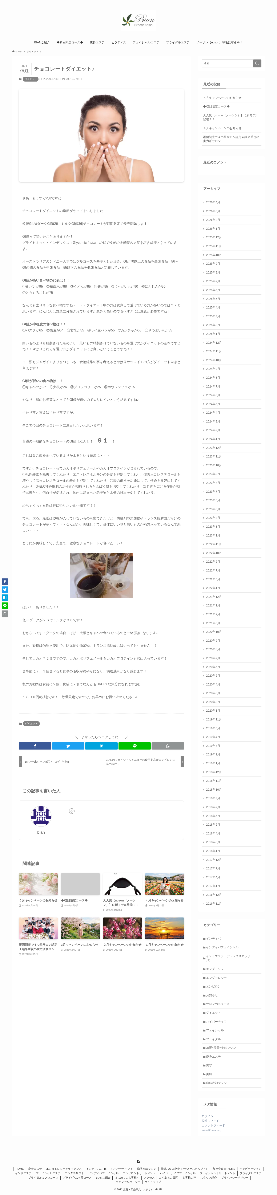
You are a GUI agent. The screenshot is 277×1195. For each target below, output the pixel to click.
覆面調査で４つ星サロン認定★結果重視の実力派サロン (231, 139)
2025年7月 (213, 281)
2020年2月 (213, 702)
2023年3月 (213, 526)
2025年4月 (213, 307)
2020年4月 (213, 684)
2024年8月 (213, 377)
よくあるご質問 (168, 1177)
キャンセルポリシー (128, 1181)
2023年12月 (214, 447)
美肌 (209, 1074)
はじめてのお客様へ (127, 1177)
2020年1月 (213, 710)
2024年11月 (214, 351)
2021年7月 (213, 614)
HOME (20, 1168)
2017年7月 (213, 868)
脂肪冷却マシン (216, 1083)
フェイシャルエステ (48, 1173)
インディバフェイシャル (222, 947)
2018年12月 (214, 772)
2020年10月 (214, 631)
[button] (35, 746)
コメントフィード (213, 1125)
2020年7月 (213, 658)
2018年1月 (213, 851)
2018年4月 (213, 833)
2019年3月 (213, 745)
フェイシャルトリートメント (217, 1173)
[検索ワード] (231, 63)
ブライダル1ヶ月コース (77, 1177)
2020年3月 (213, 693)
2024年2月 (213, 430)
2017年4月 (213, 877)
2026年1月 (213, 228)
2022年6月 (213, 579)
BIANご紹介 (103, 1177)
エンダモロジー (216, 977)
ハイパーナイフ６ (122, 1168)
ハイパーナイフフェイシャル (178, 1173)
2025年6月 (213, 290)
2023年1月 (213, 535)
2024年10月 (214, 360)
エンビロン (213, 986)
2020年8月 (213, 649)
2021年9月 (213, 605)
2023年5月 (213, 509)
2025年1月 (213, 333)
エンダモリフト (216, 969)
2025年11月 (214, 246)
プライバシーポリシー (235, 1177)
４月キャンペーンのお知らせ (222, 128)
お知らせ (212, 995)
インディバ (213, 938)
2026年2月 (213, 219)
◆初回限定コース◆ (216, 106)
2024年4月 (213, 412)
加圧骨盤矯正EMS (224, 1168)
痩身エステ (213, 1056)
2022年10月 (214, 553)
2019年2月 (213, 754)
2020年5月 (213, 675)
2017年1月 (213, 886)
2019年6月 (213, 728)
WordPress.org (211, 1130)
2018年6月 (213, 816)
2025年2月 (213, 325)
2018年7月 (213, 807)
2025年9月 (213, 263)
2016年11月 (214, 903)
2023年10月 (214, 465)
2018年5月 (213, 824)
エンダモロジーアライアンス (64, 1168)
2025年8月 (213, 272)
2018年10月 (214, 789)
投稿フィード (210, 1121)
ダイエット (30, 79)
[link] (72, 811)
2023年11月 (214, 456)
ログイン (207, 1116)
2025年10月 (214, 255)
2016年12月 (214, 894)
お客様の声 (189, 1177)
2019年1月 (213, 763)
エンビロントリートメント (139, 1173)
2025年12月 (214, 237)
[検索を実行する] (257, 63)
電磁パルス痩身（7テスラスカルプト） (185, 1168)
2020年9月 (213, 640)
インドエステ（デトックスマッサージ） (229, 958)
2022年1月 (213, 588)
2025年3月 (213, 316)
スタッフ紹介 (208, 1177)
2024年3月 (213, 421)
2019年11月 (214, 719)
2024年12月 (214, 342)
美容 (209, 1065)
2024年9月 (213, 368)
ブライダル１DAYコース (43, 1177)
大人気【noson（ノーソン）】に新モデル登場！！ (230, 117)
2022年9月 (213, 561)
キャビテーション (250, 1168)
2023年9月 (213, 474)
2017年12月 (214, 859)
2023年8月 (213, 482)
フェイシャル (215, 1030)
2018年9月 (213, 798)
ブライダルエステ (251, 1173)
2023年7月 (213, 491)
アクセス (149, 1177)
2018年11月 (214, 780)
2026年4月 (213, 202)
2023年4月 (213, 517)
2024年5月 (213, 404)
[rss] (138, 1161)
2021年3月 (213, 623)
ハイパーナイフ (216, 1021)
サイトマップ (153, 1181)
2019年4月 (213, 737)
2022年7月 (213, 570)
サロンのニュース (218, 1004)
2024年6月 (213, 395)
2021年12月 (214, 596)
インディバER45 (96, 1168)
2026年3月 (213, 211)
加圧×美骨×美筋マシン (221, 1047)
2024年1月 (213, 439)
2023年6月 (213, 500)
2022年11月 (214, 544)
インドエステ (23, 1173)
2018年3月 (213, 842)
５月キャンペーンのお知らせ (222, 97)
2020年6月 (213, 667)
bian (41, 832)
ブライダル (213, 1039)
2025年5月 (213, 298)
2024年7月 (213, 386)
